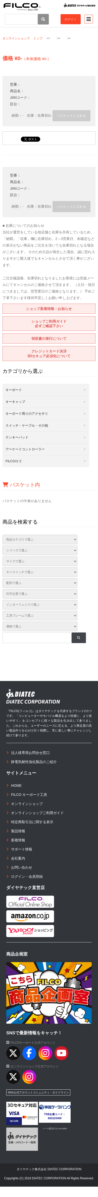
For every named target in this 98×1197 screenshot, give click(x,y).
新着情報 (18, 840)
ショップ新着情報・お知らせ (49, 309)
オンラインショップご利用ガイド (37, 813)
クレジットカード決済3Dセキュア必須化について (49, 353)
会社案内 (18, 858)
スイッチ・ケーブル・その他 (27, 425)
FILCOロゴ (14, 461)
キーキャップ (15, 402)
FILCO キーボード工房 (29, 795)
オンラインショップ (27, 804)
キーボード (14, 390)
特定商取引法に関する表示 (32, 822)
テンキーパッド (17, 437)
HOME (16, 786)
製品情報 (18, 831)
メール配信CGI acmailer (54, 1128)
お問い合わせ (21, 867)
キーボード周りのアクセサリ (27, 414)
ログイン (71, 19)
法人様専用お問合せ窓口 (30, 753)
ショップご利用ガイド (49, 323)
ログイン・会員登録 (27, 876)
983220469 (55, 1118)
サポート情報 (21, 849)
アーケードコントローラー (25, 449)
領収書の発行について (49, 338)
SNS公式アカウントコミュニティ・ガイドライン (38, 1092)
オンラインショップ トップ (22, 38)
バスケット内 (21, 484)
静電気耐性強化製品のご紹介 (34, 762)
